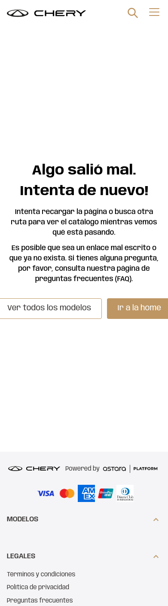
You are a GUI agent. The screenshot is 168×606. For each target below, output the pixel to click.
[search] (133, 13)
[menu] (154, 12)
